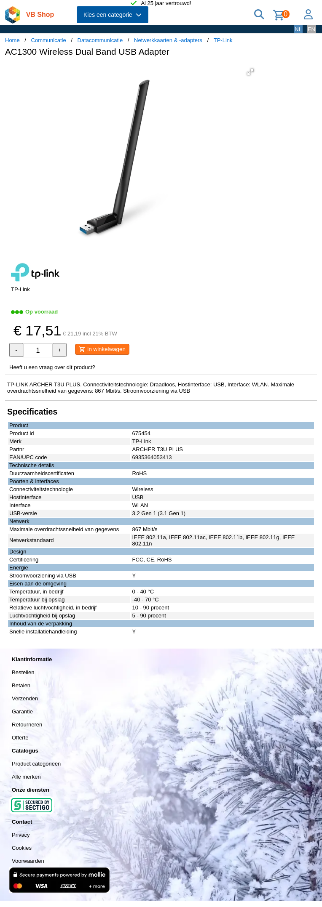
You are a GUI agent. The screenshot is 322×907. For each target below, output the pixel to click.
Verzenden (25, 698)
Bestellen (23, 672)
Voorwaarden (28, 861)
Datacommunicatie (100, 40)
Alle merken (26, 777)
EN (311, 29)
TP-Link (223, 40)
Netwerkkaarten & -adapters (168, 40)
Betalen (21, 685)
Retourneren (27, 724)
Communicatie (48, 40)
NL (298, 29)
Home (12, 40)
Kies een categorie (112, 14)
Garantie (22, 711)
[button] (250, 72)
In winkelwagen (102, 349)
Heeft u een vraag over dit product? (52, 367)
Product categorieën (36, 764)
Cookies (22, 848)
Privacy (21, 835)
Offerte (20, 737)
